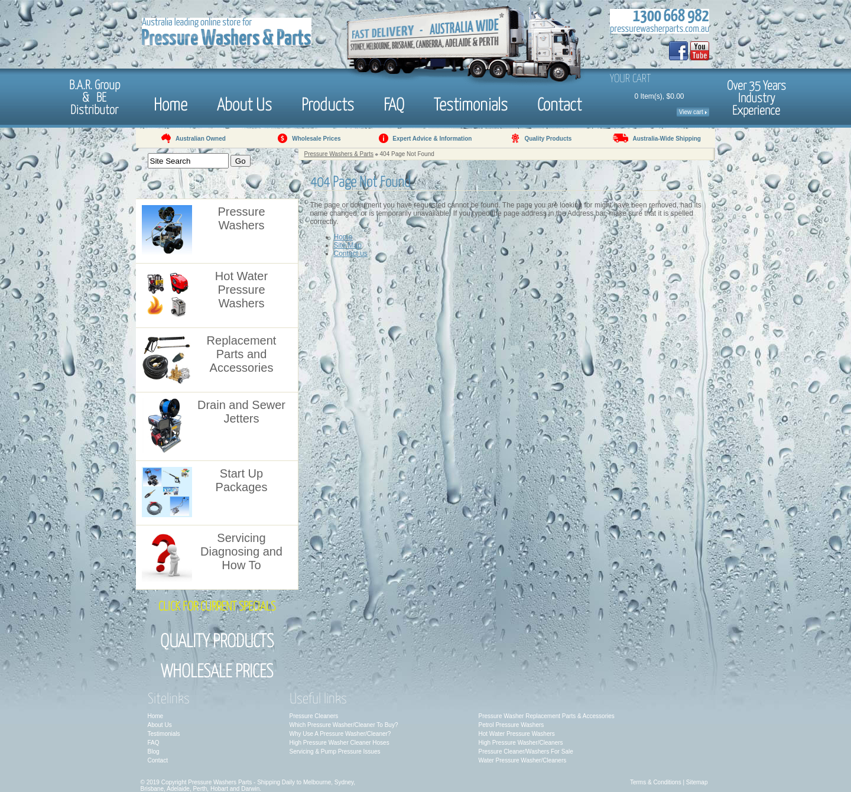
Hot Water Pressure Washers (517, 734)
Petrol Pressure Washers (511, 725)
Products (327, 103)
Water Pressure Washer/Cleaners (523, 760)
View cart (693, 112)
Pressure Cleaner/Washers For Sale (526, 751)
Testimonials (471, 103)
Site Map (348, 245)
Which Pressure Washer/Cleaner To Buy (342, 725)
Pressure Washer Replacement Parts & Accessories (547, 716)
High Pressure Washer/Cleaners (521, 742)
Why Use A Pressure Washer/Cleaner (339, 734)
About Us (244, 103)
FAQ (394, 103)
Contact (559, 103)
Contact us (351, 253)
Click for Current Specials (216, 607)
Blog (154, 751)
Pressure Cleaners (314, 716)
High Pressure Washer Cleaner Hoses (339, 742)
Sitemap (697, 782)
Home (170, 103)
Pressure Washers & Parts (338, 154)
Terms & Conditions (655, 782)
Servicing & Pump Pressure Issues (335, 751)
